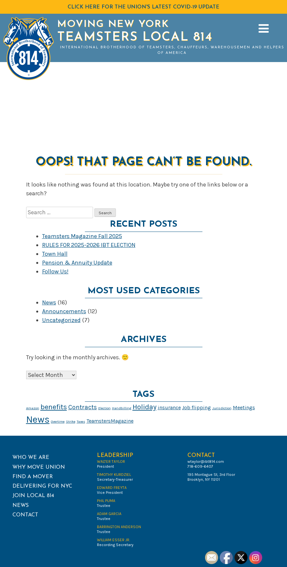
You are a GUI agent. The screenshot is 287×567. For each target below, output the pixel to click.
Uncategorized (61, 320)
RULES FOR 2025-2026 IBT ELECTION (89, 245)
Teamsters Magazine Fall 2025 (82, 236)
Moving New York (113, 24)
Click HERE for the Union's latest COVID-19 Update (143, 7)
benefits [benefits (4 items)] (53, 407)
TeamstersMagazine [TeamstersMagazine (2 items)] (110, 421)
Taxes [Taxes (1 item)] (81, 421)
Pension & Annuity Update (77, 262)
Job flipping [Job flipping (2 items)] (196, 407)
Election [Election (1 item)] (104, 408)
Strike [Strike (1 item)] (70, 421)
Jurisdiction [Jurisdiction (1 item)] (221, 408)
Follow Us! (55, 271)
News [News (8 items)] (38, 419)
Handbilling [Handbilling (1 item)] (121, 408)
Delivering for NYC (42, 486)
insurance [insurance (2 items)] (169, 407)
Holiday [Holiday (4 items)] (144, 407)
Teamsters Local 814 (135, 37)
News (49, 302)
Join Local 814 (33, 495)
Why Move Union (38, 467)
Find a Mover (32, 476)
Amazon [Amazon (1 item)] (32, 408)
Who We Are (30, 457)
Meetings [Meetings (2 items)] (244, 407)
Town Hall (55, 253)
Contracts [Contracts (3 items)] (82, 407)
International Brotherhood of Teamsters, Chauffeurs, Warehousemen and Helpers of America (172, 50)
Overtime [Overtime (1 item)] (58, 421)
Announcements (64, 311)
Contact (25, 515)
